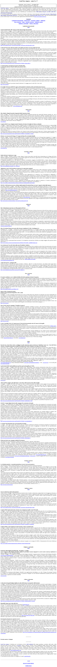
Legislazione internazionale (17, 20)
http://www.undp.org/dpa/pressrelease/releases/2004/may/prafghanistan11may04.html (18, 182)
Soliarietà (43, 20)
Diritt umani (27, 20)
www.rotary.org (4, 148)
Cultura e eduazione (33, 23)
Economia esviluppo (35, 20)
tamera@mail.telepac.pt (8, 337)
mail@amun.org (26, 604)
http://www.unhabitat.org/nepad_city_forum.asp (10, 166)
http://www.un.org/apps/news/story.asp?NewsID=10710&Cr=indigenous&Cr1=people (18, 601)
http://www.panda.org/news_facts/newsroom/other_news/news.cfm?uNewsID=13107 (17, 45)
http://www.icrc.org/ (5, 321)
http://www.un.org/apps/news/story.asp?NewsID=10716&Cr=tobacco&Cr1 (15, 63)
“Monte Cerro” (53, 325)
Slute (23, 22)
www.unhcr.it (3, 121)
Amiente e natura (39, 22)
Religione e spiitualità (23, 23)
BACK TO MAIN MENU (28, 663)
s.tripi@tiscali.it (27, 656)
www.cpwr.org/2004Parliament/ (7, 555)
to (28, 274)
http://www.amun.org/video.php (28, 615)
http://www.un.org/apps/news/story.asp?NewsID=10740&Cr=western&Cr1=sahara (17, 133)
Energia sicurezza (30, 22)
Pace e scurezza (17, 22)
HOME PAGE (28, 665)
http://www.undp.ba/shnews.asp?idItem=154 (9, 289)
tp (28, 27)
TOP (29, 661)
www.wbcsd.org (26, 197)
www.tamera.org (22, 337)
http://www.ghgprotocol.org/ (11, 190)
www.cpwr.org (3, 575)
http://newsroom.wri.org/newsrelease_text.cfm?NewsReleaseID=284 (14, 200)
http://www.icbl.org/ (5, 84)
